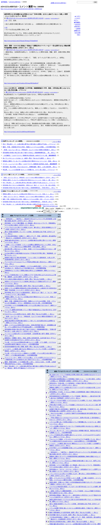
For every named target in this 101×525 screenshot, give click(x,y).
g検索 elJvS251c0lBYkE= (58, 3)
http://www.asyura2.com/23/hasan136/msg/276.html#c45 (21, 41)
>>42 (5, 27)
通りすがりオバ (16, 18)
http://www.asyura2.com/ (50, 206)
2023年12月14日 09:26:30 (35, 92)
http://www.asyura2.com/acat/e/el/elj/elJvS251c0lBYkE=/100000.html (21, 9)
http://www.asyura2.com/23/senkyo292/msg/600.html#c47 (21, 83)
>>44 (5, 20)
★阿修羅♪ (4, 2)
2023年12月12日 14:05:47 (35, 50)
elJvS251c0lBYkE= (15, 2)
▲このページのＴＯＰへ (77, 18)
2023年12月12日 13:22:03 (35, 18)
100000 (78, 28)
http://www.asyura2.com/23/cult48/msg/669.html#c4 (19, 131)
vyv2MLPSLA (47, 18)
